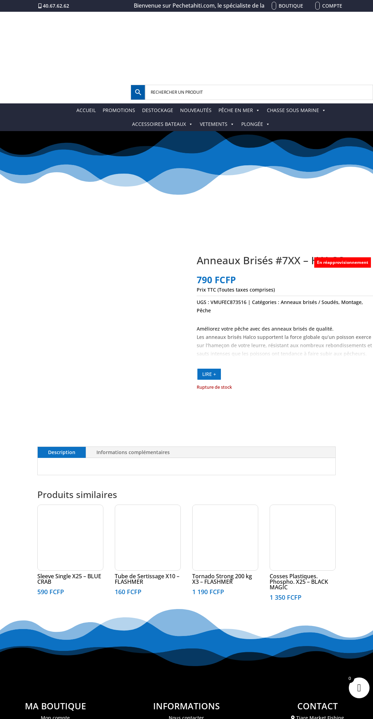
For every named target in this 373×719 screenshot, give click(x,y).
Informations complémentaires (133, 452)
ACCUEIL (86, 110)
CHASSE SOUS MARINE (296, 110)
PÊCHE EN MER (239, 110)
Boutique (291, 5)
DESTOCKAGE (157, 110)
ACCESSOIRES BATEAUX (162, 124)
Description (61, 452)
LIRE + (209, 374)
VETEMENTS (217, 124)
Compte (332, 5)
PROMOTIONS (119, 110)
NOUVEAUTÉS (196, 110)
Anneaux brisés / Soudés (309, 302)
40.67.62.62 (56, 5)
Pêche (204, 310)
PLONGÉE (255, 124)
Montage (351, 302)
